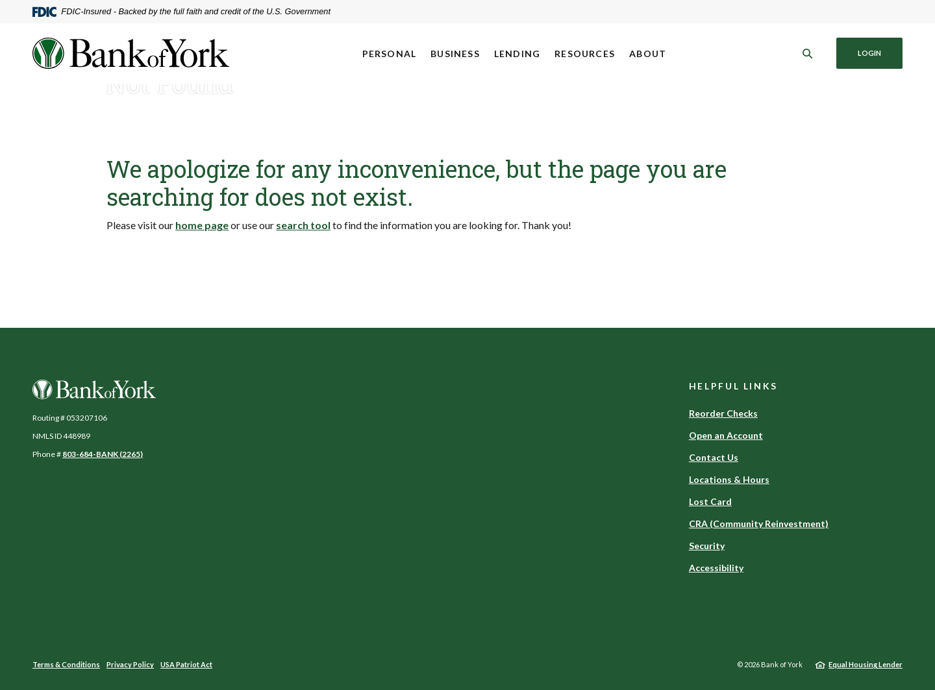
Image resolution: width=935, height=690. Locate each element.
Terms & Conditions (66, 664)
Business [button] (455, 53)
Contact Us (713, 457)
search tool (303, 225)
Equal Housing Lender (866, 664)
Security (707, 545)
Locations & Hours (729, 479)
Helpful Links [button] (733, 385)
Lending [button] (517, 53)
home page (202, 225)
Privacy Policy (130, 664)
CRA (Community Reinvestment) (759, 523)
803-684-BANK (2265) (102, 454)
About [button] (647, 53)
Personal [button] (389, 53)
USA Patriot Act (186, 664)
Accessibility (716, 567)
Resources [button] (585, 53)
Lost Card (710, 501)
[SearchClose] (808, 53)
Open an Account (726, 435)
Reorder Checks (723, 413)
